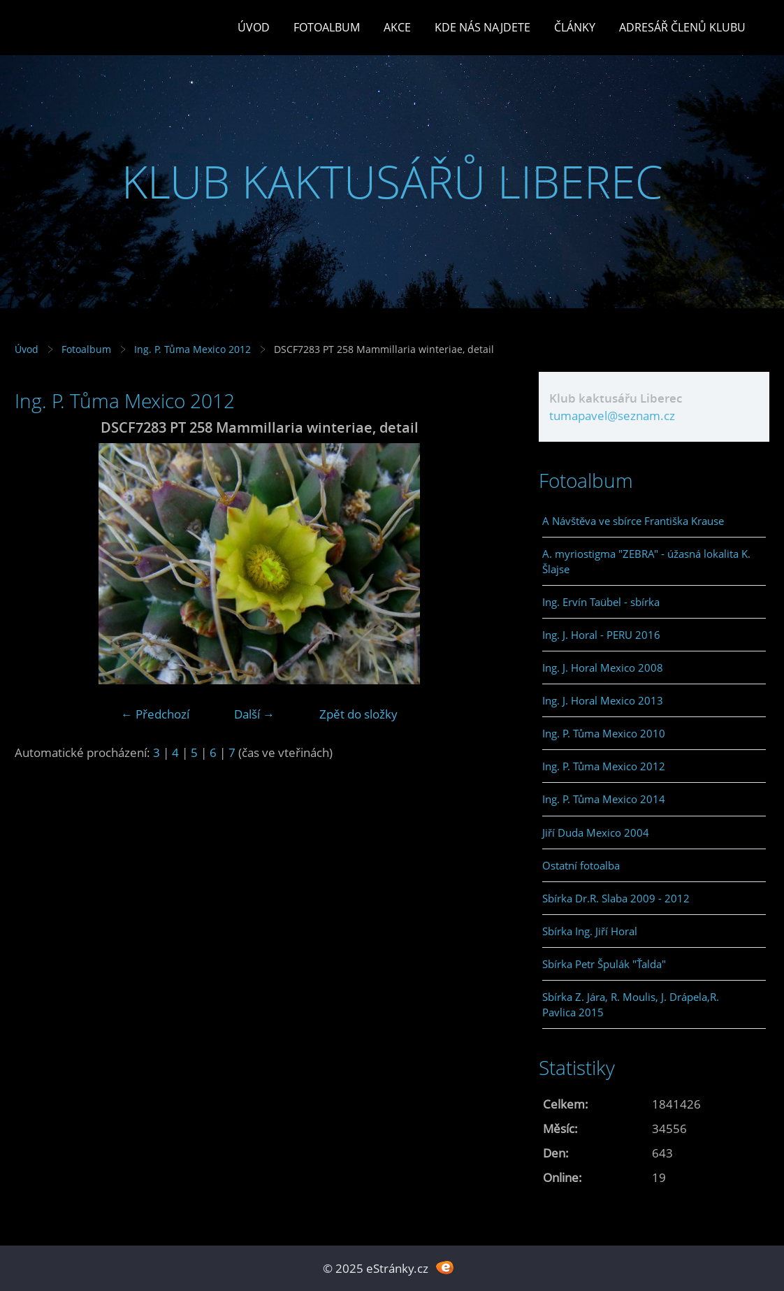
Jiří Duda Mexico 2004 (595, 832)
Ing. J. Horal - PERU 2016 (601, 635)
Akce (397, 27)
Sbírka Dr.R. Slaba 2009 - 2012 (616, 898)
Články (574, 27)
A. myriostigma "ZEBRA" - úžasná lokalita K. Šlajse (646, 561)
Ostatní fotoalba (581, 865)
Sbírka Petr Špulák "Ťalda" (604, 964)
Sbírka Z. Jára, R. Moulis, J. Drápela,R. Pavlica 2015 (630, 1004)
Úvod (254, 27)
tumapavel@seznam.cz (612, 416)
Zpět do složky (358, 714)
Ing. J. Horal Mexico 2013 (602, 700)
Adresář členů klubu (682, 27)
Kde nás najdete (482, 27)
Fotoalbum (326, 27)
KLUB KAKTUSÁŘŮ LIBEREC (392, 181)
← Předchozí (155, 714)
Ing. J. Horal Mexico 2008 (602, 668)
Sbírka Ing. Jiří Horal (589, 931)
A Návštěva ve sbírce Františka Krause (633, 521)
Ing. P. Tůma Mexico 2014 (603, 799)
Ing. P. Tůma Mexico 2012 (192, 349)
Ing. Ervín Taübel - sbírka (601, 602)
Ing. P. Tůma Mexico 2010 (603, 733)
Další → (254, 714)
